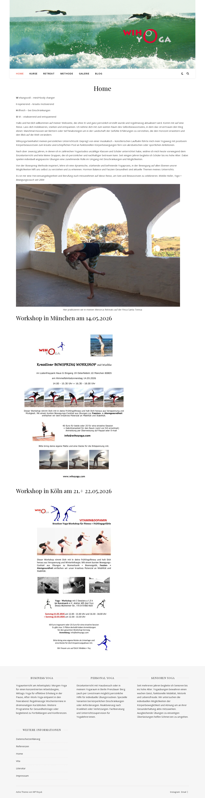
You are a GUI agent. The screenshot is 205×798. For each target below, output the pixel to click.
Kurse (33, 73)
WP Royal (37, 791)
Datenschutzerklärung (28, 738)
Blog (98, 73)
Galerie (84, 73)
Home (20, 73)
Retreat (49, 73)
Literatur (21, 768)
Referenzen (22, 746)
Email (183, 791)
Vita (18, 761)
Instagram (175, 791)
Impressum (22, 775)
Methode (66, 73)
